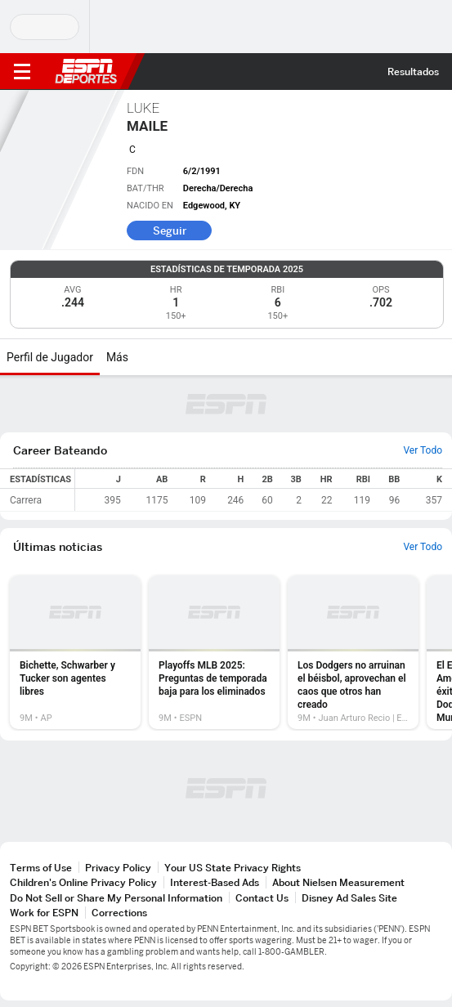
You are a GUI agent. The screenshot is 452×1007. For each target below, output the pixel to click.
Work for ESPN (44, 912)
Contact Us (262, 898)
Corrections (119, 912)
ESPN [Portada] (86, 71)
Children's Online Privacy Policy (83, 882)
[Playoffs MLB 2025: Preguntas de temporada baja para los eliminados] (214, 652)
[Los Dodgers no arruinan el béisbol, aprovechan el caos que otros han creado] (353, 652)
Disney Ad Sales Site (349, 898)
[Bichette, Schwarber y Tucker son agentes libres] (75, 652)
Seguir (169, 230)
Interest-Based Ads (214, 882)
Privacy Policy (118, 868)
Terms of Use (41, 868)
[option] (75, 652)
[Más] (140, 357)
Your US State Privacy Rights (232, 868)
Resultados (413, 71)
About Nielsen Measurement (338, 882)
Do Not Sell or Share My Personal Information (116, 898)
